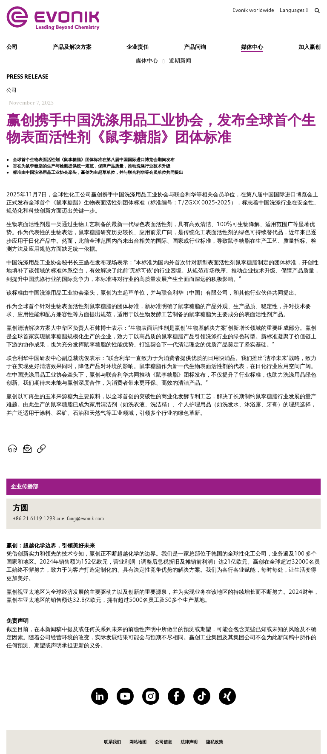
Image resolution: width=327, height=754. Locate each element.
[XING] (227, 696)
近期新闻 (180, 60)
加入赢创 (309, 47)
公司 (11, 47)
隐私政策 (214, 742)
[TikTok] (201, 696)
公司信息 (163, 742)
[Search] (317, 10)
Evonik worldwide (253, 10)
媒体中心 (252, 47)
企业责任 (137, 47)
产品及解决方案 (72, 47)
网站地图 (137, 742)
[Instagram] (150, 696)
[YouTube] (125, 696)
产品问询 (195, 47)
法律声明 (189, 742)
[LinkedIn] (99, 696)
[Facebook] (176, 696)
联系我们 (112, 742)
